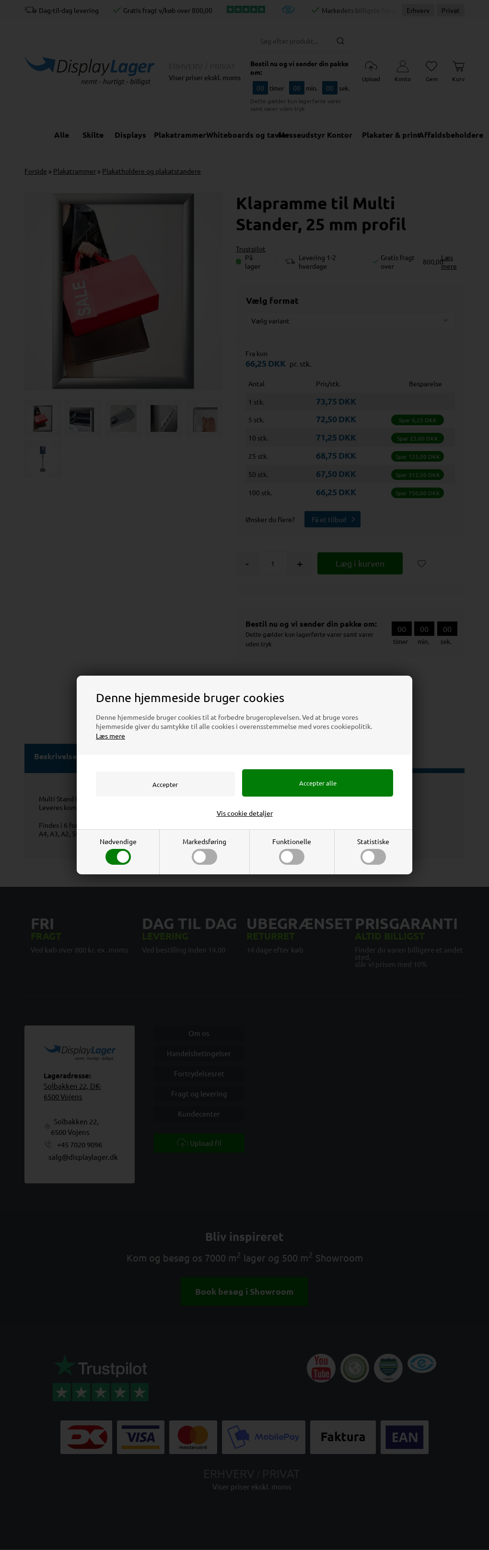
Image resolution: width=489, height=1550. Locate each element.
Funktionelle (291, 851)
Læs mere (110, 735)
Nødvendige (118, 851)
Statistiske (373, 851)
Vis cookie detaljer (245, 813)
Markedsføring (204, 851)
